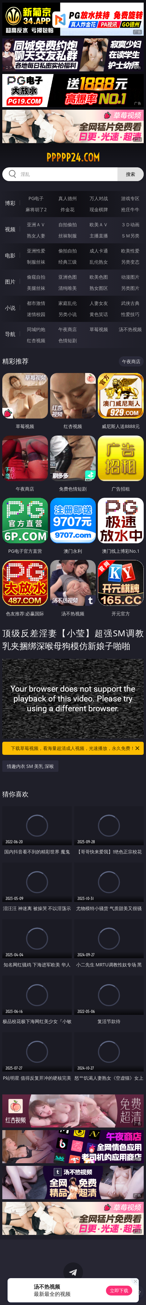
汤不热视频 (130, 329)
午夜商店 (67, 329)
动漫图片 (130, 277)
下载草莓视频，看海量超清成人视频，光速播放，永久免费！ (75, 748)
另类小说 (67, 314)
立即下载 (119, 1290)
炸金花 (67, 209)
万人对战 (99, 198)
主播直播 (99, 236)
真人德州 (67, 198)
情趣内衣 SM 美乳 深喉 (30, 766)
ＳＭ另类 (130, 236)
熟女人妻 (36, 236)
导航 (10, 334)
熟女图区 (99, 288)
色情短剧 (67, 340)
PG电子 (36, 198)
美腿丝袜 (36, 288)
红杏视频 (36, 340)
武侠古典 (130, 303)
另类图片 (130, 288)
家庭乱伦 (67, 303)
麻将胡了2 (36, 209)
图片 (10, 281)
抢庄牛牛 (130, 209)
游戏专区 (130, 198)
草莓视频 (99, 329)
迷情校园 (36, 314)
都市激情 (36, 303)
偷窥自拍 (36, 277)
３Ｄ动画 (130, 224)
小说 (10, 307)
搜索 (130, 174)
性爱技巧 (130, 314)
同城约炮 (36, 329)
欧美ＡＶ (99, 224)
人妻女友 (99, 303)
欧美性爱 (130, 251)
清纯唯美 (67, 288)
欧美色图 (99, 277)
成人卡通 (99, 251)
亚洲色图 (67, 277)
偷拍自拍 (67, 251)
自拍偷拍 (67, 224)
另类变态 (130, 262)
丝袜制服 (67, 236)
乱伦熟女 (99, 262)
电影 (10, 255)
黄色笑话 (99, 314)
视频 (10, 229)
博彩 (10, 203)
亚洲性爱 (36, 251)
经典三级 (67, 262)
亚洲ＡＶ (36, 224)
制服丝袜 (36, 262)
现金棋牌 (99, 209)
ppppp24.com (73, 157)
